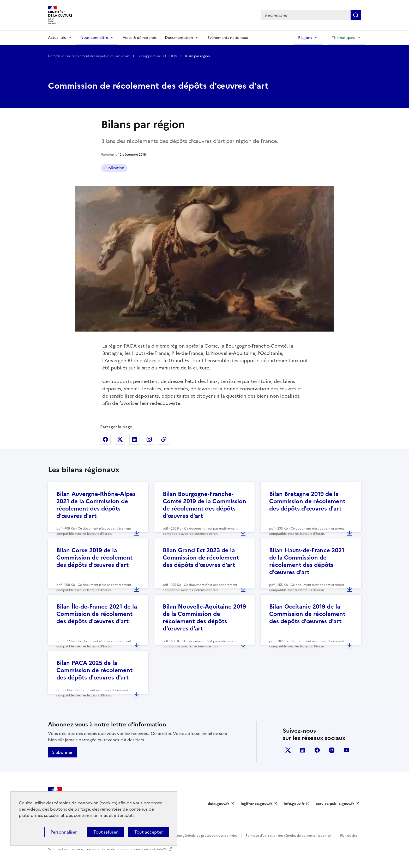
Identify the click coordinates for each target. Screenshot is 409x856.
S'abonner (62, 752)
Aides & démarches (140, 37)
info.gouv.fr (294, 803)
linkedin (302, 750)
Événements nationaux (228, 37)
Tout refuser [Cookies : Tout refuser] (105, 832)
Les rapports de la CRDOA (157, 56)
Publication (114, 168)
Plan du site (348, 835)
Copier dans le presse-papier (164, 439)
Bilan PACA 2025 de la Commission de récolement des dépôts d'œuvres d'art (94, 670)
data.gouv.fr (218, 803)
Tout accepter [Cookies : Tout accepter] (148, 832)
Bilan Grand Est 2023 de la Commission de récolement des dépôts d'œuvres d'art (201, 557)
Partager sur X (120, 439)
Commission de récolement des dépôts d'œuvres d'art (89, 56)
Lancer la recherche (356, 15)
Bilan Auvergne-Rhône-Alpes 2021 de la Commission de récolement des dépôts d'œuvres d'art (96, 505)
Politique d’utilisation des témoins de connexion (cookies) (289, 835)
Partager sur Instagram (149, 439)
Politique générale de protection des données (203, 835)
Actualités (57, 37)
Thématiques (343, 37)
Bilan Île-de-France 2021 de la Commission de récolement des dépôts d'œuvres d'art (96, 614)
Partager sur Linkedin (134, 439)
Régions (305, 37)
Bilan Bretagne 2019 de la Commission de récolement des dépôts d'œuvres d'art (307, 501)
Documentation (179, 37)
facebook (317, 750)
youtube (346, 750)
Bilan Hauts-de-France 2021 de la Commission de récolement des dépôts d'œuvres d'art (306, 561)
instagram (332, 750)
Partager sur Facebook (105, 439)
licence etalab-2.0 (154, 849)
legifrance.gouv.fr (256, 803)
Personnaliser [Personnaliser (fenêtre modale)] (64, 832)
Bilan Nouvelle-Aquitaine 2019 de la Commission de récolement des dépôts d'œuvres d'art (204, 617)
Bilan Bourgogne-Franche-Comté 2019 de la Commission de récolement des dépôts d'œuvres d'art (204, 505)
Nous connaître (94, 37)
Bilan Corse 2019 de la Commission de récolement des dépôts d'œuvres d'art (94, 557)
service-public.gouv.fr (335, 803)
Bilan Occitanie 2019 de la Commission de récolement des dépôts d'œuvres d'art (307, 614)
